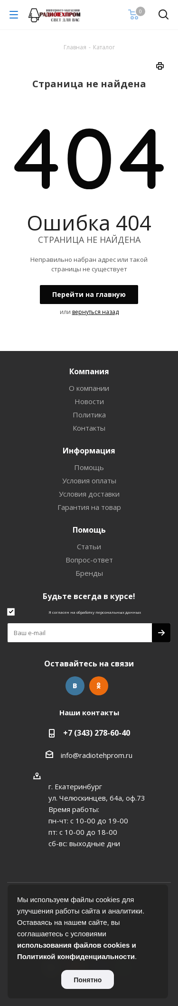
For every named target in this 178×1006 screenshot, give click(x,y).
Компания (89, 371)
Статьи (89, 546)
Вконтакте (75, 685)
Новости (89, 401)
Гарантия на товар (89, 507)
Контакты (89, 428)
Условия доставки (89, 493)
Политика (89, 414)
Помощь (89, 467)
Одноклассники (98, 685)
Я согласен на (95, 612)
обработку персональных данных (108, 612)
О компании (89, 388)
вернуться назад (95, 312)
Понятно (88, 980)
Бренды (89, 573)
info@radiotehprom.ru (96, 755)
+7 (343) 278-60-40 (96, 733)
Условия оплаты (89, 480)
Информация (89, 450)
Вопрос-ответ (89, 559)
